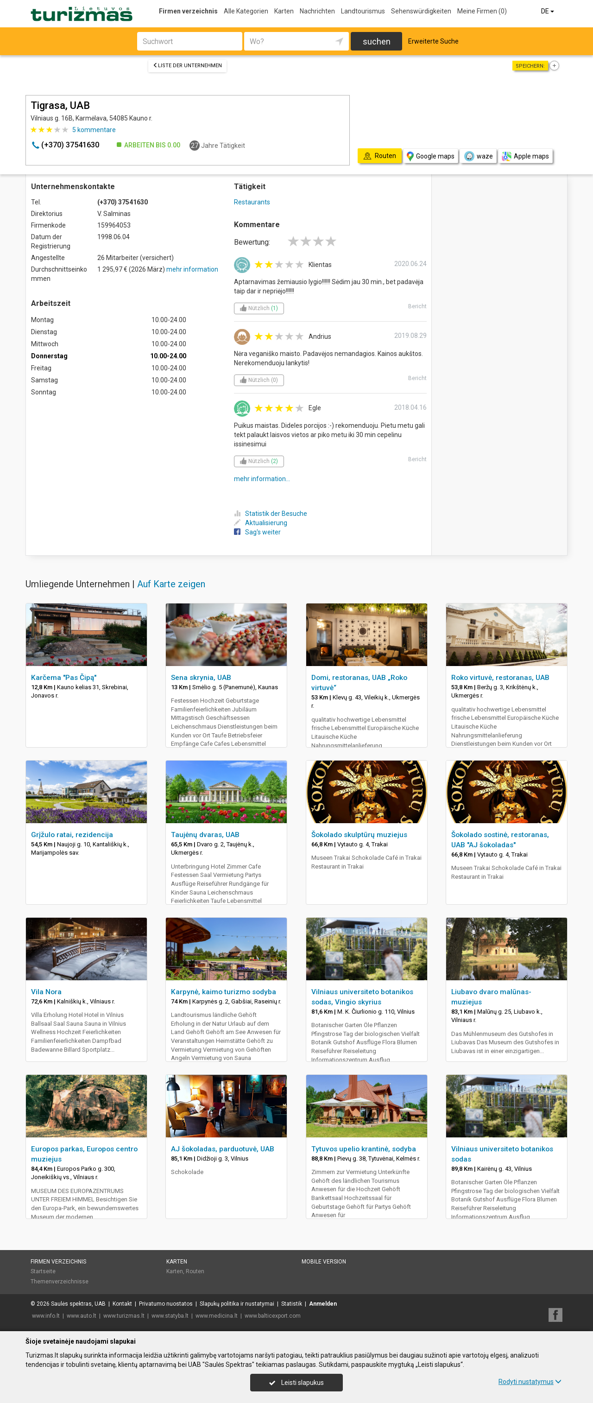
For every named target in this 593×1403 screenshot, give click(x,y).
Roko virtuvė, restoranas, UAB (500, 677)
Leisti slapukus (296, 1382)
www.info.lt (46, 1316)
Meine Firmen (482, 11)
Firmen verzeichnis (188, 11)
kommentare (94, 129)
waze (478, 156)
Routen (195, 1271)
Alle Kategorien (246, 11)
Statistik (291, 1304)
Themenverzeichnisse (59, 1281)
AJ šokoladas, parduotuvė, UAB (222, 1149)
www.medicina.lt (217, 1316)
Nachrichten (317, 11)
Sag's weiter (257, 532)
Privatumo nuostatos (166, 1304)
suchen (377, 41)
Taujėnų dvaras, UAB (205, 835)
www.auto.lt (81, 1316)
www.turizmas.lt (124, 1316)
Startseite (43, 1271)
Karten (284, 11)
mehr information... (262, 478)
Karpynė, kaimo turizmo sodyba (223, 992)
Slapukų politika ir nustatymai (237, 1304)
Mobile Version (324, 1261)
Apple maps (525, 156)
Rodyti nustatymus (529, 1381)
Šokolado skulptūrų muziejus (359, 835)
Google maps (430, 156)
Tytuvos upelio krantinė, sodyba (363, 1149)
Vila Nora (46, 992)
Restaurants (252, 202)
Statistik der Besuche (270, 513)
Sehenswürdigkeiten (421, 11)
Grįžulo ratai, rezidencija (72, 835)
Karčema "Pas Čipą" (63, 677)
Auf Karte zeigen (171, 584)
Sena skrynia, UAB (201, 677)
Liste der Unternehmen (187, 66)
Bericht (417, 306)
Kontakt (122, 1304)
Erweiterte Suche (433, 41)
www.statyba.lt (170, 1316)
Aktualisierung (260, 523)
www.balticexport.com (273, 1316)
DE (548, 11)
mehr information (192, 269)
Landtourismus (363, 11)
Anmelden (323, 1304)
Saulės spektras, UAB (78, 1304)
